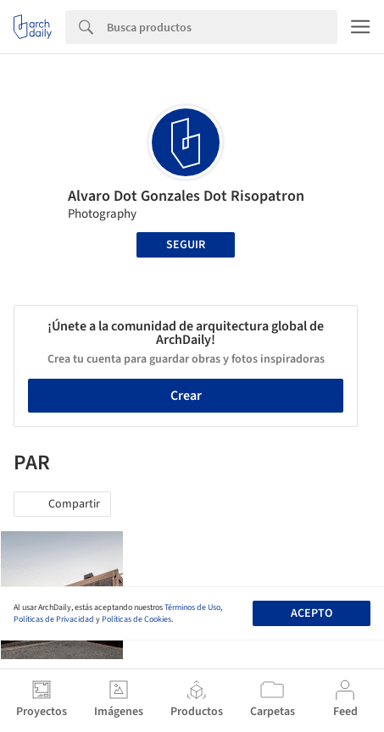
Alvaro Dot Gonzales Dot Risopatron (186, 196)
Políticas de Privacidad (54, 619)
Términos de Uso (192, 607)
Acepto (311, 613)
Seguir (185, 244)
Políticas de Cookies (136, 619)
